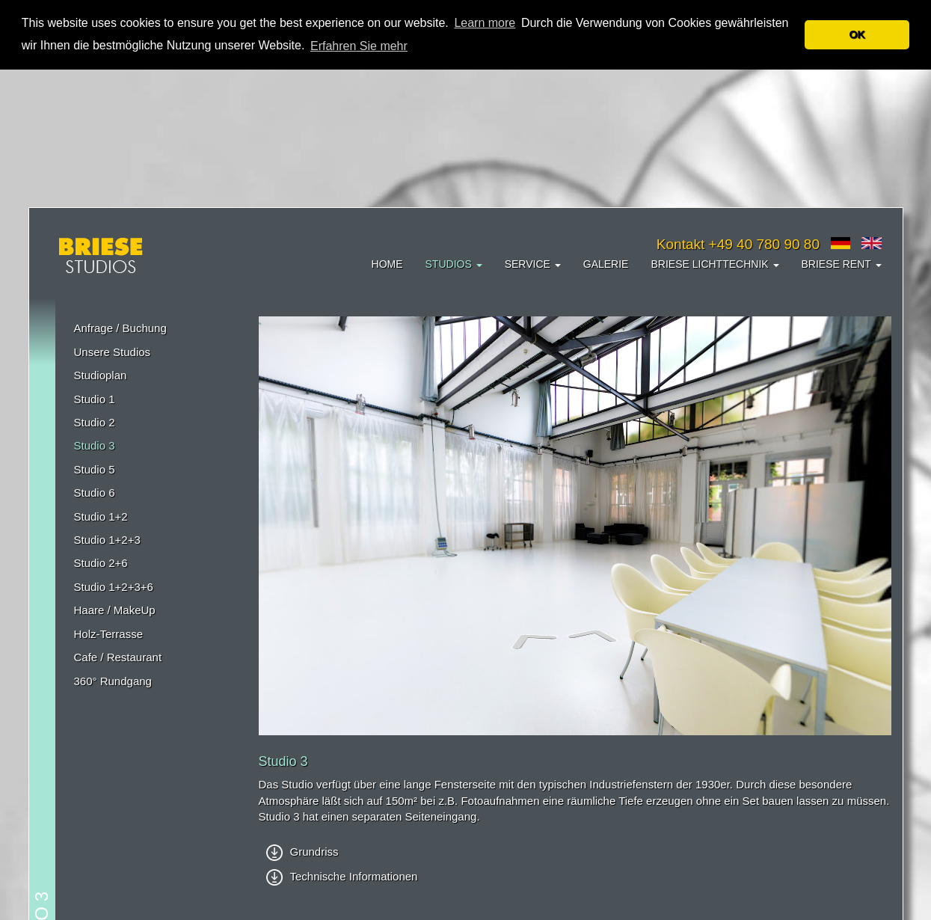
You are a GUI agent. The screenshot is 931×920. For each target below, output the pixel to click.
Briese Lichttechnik (714, 264)
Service (533, 264)
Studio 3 (94, 445)
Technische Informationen (342, 876)
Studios (453, 264)
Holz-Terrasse (109, 634)
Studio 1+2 (101, 516)
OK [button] (857, 34)
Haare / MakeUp (115, 610)
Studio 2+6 (101, 562)
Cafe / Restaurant (118, 657)
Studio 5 (94, 469)
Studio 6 (94, 492)
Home (387, 264)
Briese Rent (842, 264)
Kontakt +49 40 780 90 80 (738, 244)
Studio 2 (94, 422)
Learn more (484, 22)
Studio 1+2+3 (107, 539)
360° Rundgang (113, 681)
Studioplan (100, 375)
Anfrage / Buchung (120, 328)
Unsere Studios (112, 352)
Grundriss (302, 851)
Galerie (606, 264)
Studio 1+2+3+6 (113, 586)
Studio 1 (94, 399)
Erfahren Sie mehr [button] (359, 46)
